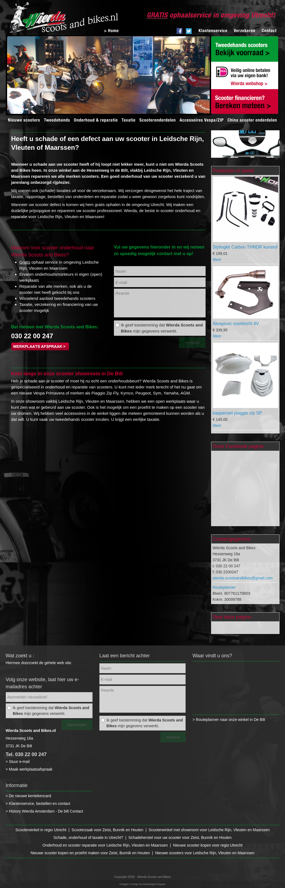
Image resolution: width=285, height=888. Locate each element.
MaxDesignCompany (154, 884)
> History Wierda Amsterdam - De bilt (38, 811)
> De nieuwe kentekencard (28, 796)
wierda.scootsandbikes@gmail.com (243, 578)
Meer (217, 259)
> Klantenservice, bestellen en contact (38, 803)
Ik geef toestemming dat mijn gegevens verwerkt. (162, 328)
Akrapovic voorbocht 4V (236, 323)
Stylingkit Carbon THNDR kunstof (245, 247)
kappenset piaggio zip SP (237, 413)
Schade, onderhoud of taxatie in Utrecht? (88, 837)
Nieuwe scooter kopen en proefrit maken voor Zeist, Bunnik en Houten (90, 853)
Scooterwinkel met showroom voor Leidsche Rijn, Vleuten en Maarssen (209, 830)
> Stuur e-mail (18, 761)
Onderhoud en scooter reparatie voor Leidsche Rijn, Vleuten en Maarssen (105, 845)
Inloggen (124, 884)
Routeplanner (224, 587)
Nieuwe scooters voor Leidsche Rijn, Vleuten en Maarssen (205, 853)
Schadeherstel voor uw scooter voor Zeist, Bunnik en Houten (180, 837)
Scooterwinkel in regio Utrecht (40, 830)
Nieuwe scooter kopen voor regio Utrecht (208, 845)
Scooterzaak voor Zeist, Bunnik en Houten (107, 830)
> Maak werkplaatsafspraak (29, 769)
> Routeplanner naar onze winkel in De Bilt (228, 719)
